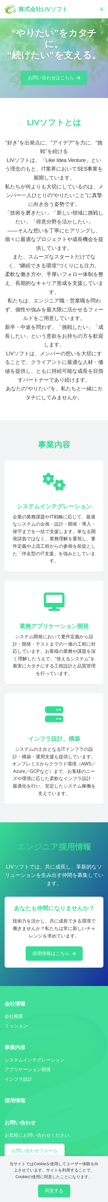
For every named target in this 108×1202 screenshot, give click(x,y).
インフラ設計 (18, 1079)
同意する (54, 1190)
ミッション (16, 1025)
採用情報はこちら (54, 953)
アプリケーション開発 (28, 1069)
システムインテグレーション (35, 1060)
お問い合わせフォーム (35, 1150)
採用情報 (15, 1100)
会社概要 (14, 1016)
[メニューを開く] (101, 9)
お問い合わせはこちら (54, 78)
